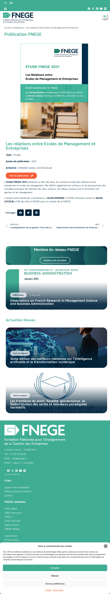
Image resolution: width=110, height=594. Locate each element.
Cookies (48, 590)
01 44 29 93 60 (18, 454)
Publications (18, 28)
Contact (8, 495)
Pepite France (11, 525)
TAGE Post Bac (12, 520)
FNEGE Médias (12, 529)
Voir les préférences (55, 583)
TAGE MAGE (10, 508)
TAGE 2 (8, 516)
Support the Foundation (16, 487)
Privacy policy (58, 590)
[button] (105, 546)
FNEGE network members (18, 491)
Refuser (55, 576)
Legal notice (10, 535)
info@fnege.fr (19, 458)
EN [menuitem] (11, 3)
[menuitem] (5, 3)
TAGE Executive (13, 512)
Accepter (55, 568)
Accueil (7, 28)
